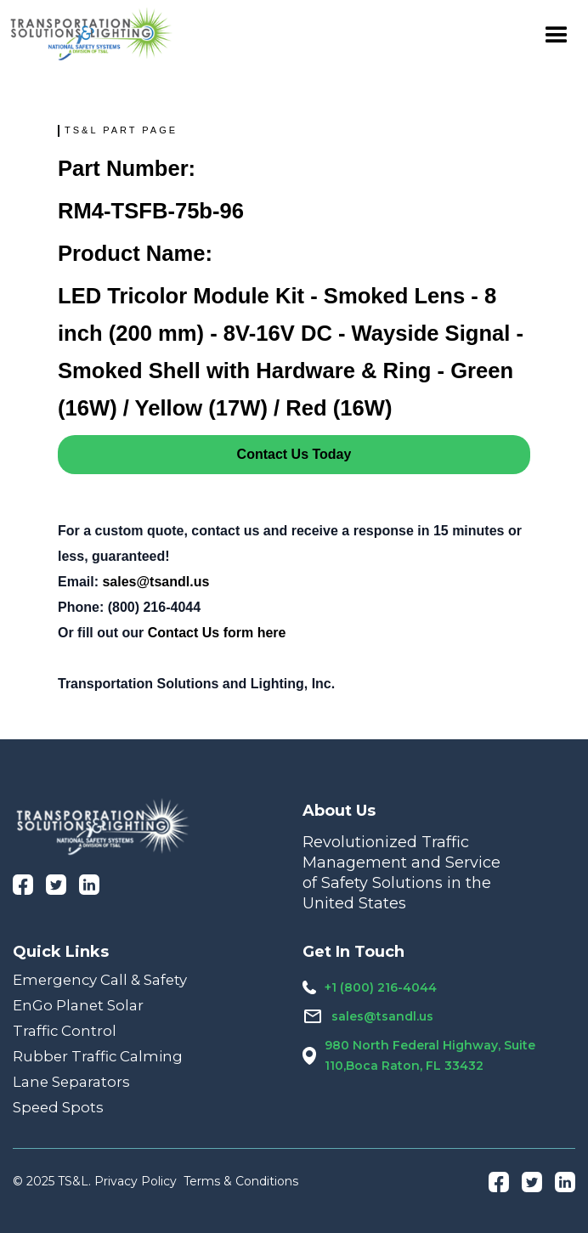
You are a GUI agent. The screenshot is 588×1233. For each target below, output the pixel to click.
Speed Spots (58, 1107)
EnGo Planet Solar (78, 1005)
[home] (92, 33)
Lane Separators (71, 1082)
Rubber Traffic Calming (98, 1056)
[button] (556, 33)
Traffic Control (64, 1031)
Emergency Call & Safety (100, 980)
